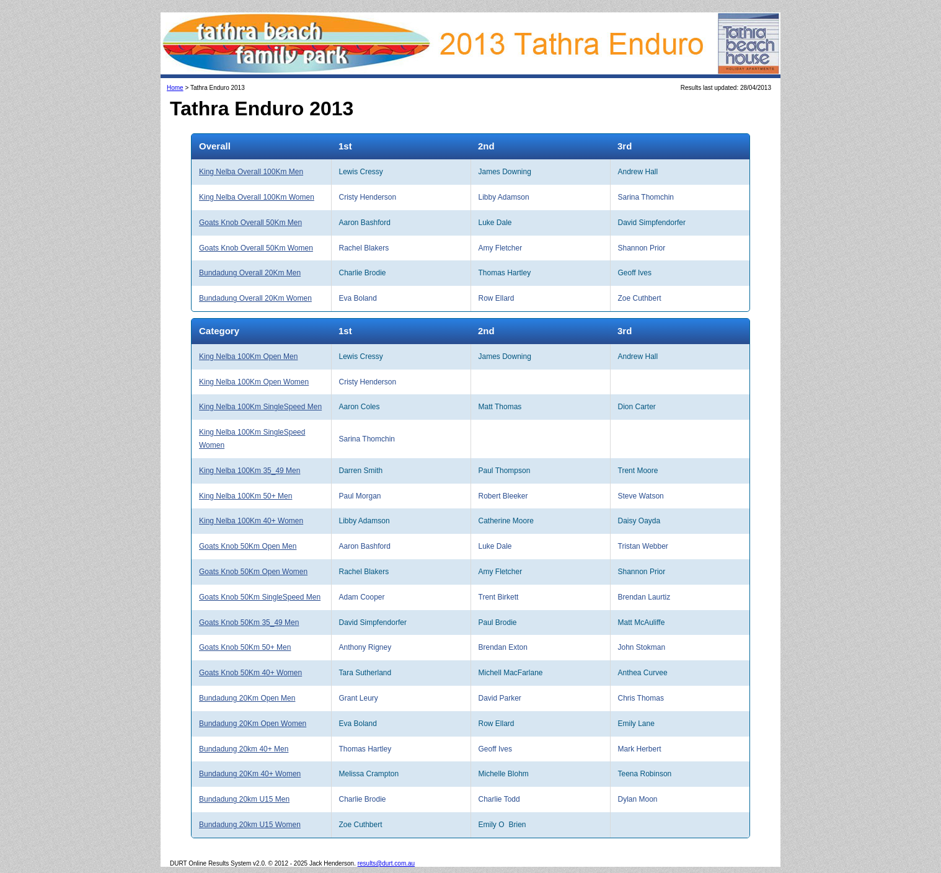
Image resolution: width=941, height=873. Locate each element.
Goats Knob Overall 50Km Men (250, 222)
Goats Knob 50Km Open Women (253, 571)
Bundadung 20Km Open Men (247, 698)
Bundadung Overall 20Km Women (255, 298)
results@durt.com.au (386, 863)
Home (175, 87)
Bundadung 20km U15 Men (244, 799)
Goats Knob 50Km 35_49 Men (249, 622)
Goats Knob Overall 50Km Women (256, 248)
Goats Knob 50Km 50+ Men (245, 647)
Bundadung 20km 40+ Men (243, 749)
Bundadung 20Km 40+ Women (250, 773)
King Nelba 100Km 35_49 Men (249, 470)
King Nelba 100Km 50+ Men (245, 496)
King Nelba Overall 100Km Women (256, 197)
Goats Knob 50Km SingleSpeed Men (259, 597)
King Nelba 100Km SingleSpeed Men (260, 406)
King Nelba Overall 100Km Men (251, 171)
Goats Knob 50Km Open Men (247, 546)
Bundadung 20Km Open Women (252, 723)
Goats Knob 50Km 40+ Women (250, 672)
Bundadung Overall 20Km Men (250, 272)
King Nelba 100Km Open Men (248, 356)
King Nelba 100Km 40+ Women (251, 520)
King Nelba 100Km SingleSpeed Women (252, 439)
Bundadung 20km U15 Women (250, 824)
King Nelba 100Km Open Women (254, 382)
